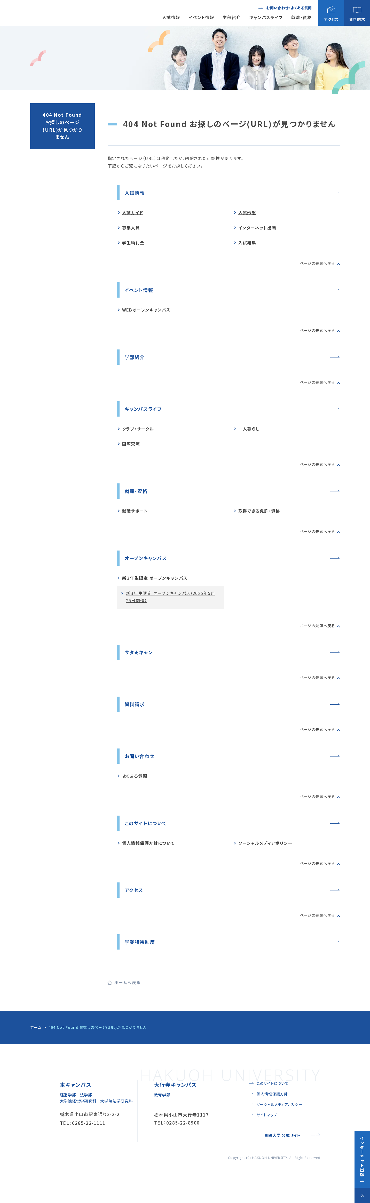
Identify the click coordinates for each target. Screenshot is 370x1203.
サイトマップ (267, 1136)
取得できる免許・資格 (259, 515)
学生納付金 (133, 243)
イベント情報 (141, 291)
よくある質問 (134, 782)
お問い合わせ (141, 762)
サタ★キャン (140, 657)
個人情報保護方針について (148, 850)
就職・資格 (137, 494)
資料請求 (136, 709)
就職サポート (135, 515)
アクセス (135, 898)
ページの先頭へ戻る (315, 264)
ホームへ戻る (127, 991)
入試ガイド (132, 213)
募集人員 (131, 228)
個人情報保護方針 (272, 1115)
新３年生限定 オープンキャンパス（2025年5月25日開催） (170, 601)
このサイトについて (148, 830)
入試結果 (247, 243)
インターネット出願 (257, 228)
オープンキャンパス (148, 562)
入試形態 (247, 213)
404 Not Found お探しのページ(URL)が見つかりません (62, 125)
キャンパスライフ (145, 411)
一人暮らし (249, 431)
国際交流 (131, 447)
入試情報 (136, 193)
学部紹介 (136, 358)
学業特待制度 (142, 950)
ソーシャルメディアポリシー (265, 850)
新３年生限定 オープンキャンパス (155, 582)
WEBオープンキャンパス (146, 311)
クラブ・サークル (138, 431)
